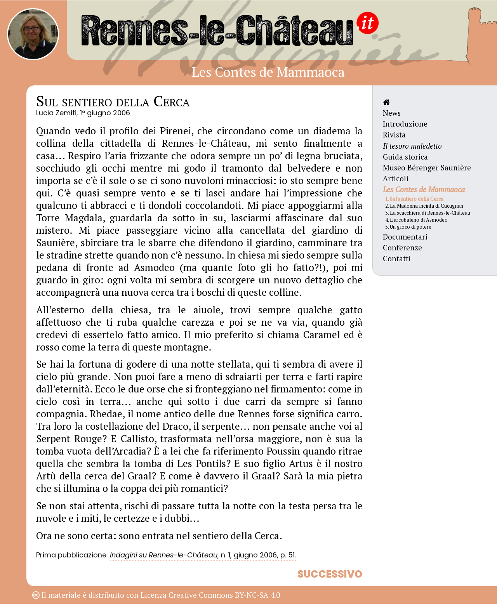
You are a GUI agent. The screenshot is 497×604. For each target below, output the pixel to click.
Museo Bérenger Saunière (427, 167)
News (392, 113)
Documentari (405, 236)
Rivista (394, 134)
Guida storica (405, 156)
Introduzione (405, 123)
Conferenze (402, 247)
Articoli (395, 178)
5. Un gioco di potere (408, 227)
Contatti (397, 258)
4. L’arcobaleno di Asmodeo (416, 220)
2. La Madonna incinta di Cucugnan (424, 206)
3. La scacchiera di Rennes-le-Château (427, 213)
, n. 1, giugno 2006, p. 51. (203, 555)
